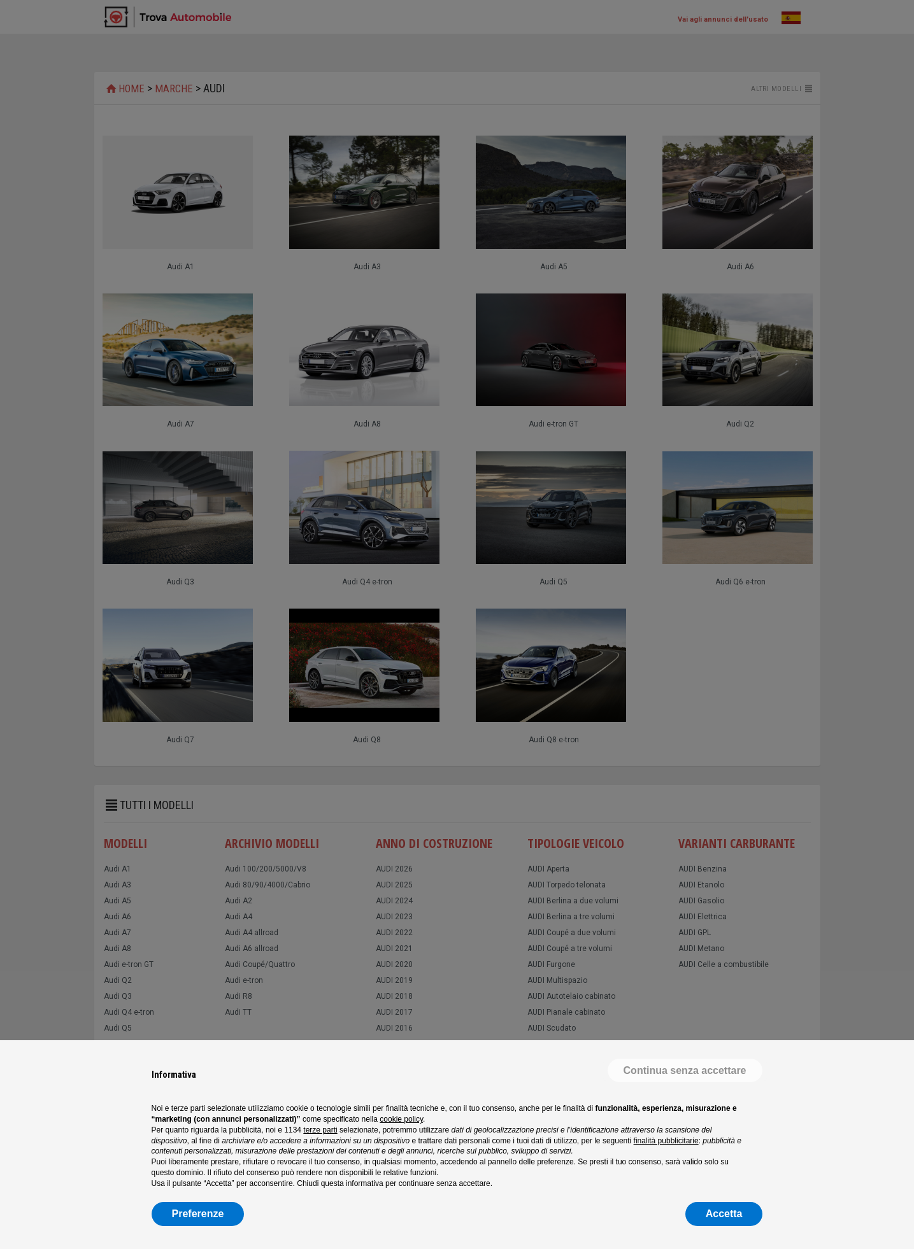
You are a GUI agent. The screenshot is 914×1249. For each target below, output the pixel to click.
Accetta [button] (724, 1213)
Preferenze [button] (198, 1213)
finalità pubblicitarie (666, 1140)
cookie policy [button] (401, 1119)
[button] (685, 1071)
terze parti (320, 1130)
